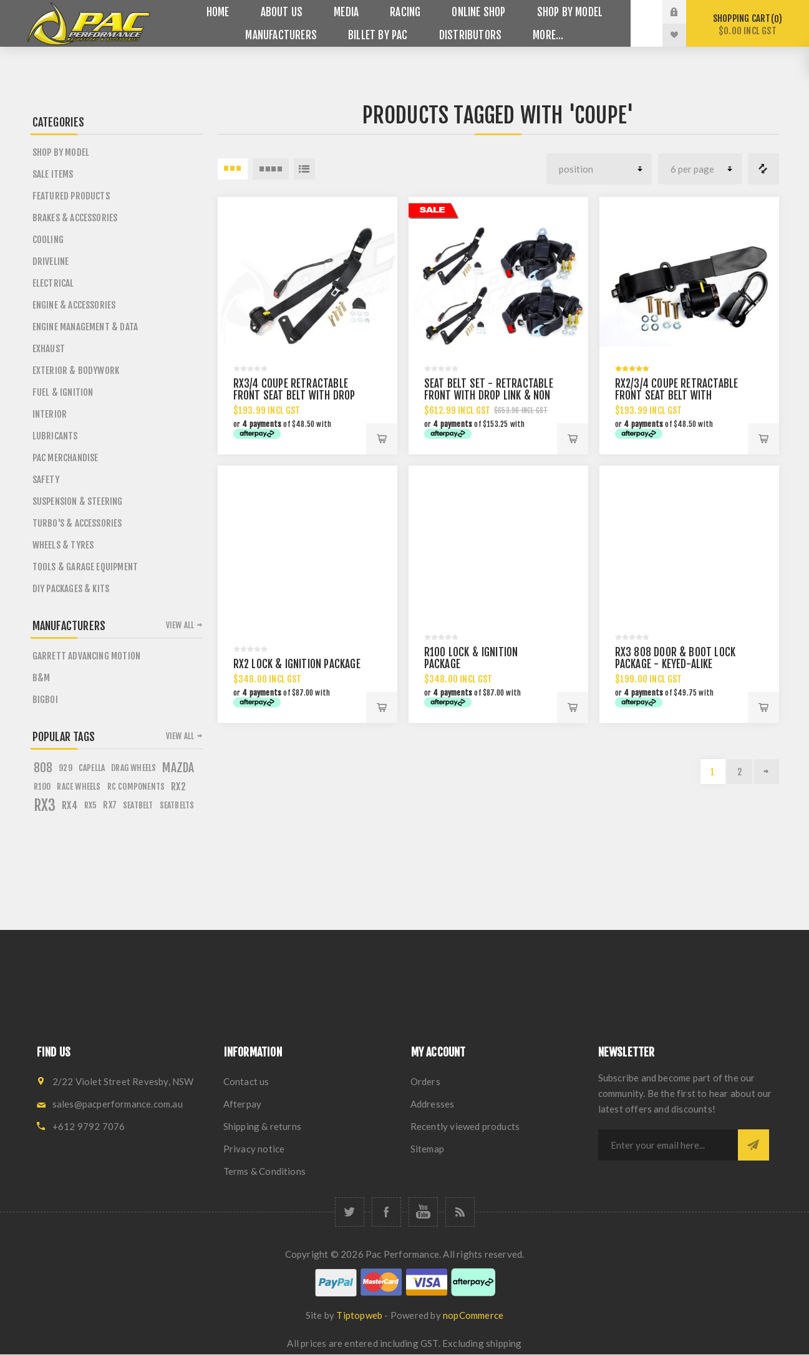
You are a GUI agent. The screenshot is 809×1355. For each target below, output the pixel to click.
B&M (41, 678)
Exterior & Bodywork (76, 370)
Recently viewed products (465, 1126)
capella (92, 767)
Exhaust (48, 349)
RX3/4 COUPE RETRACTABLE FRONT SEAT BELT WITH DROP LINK (294, 395)
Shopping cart (747, 24)
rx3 (45, 805)
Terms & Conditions (264, 1171)
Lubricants (55, 436)
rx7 (110, 805)
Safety (45, 480)
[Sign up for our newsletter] (668, 1145)
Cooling (48, 240)
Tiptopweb (359, 1315)
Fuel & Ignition (63, 392)
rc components (136, 786)
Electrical (53, 283)
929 (65, 767)
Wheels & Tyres (63, 545)
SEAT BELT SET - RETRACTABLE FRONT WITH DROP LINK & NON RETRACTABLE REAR (488, 395)
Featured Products (71, 196)
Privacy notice (254, 1148)
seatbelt (138, 805)
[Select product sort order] (599, 168)
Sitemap (427, 1148)
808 (43, 767)
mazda (178, 767)
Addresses (432, 1103)
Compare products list (763, 168)
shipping (504, 1343)
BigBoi (45, 700)
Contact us (246, 1081)
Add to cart (381, 438)
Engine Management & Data (85, 327)
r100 (42, 786)
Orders (425, 1081)
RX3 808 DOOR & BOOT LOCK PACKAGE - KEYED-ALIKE (675, 658)
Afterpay (242, 1103)
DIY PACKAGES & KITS (71, 589)
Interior (49, 414)
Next (766, 771)
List (304, 169)
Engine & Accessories (74, 305)
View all (180, 625)
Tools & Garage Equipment (85, 567)
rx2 (178, 786)
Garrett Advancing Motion (86, 656)
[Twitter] (349, 1212)
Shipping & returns (262, 1126)
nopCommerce (473, 1315)
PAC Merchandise (65, 458)
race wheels (78, 786)
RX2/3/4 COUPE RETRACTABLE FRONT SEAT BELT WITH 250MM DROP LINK (677, 395)
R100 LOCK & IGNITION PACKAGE (471, 658)
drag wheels (133, 767)
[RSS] (460, 1212)
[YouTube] (423, 1212)
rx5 (90, 805)
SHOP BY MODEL (61, 152)
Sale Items (53, 174)
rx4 (70, 805)
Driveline (50, 261)
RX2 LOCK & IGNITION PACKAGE (297, 664)
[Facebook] (386, 1212)
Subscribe (753, 1145)
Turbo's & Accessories (77, 523)
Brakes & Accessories (75, 218)
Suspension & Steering (77, 501)
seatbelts (177, 805)
